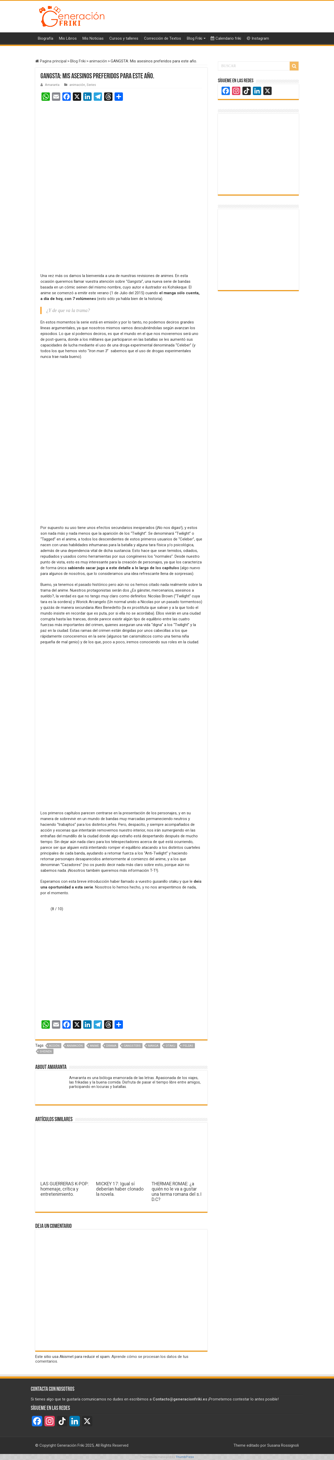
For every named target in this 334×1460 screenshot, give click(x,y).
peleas (188, 1045)
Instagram (258, 38)
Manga (153, 1045)
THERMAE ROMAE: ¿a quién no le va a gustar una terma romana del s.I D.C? (176, 1191)
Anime (94, 1045)
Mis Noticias (93, 38)
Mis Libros (68, 38)
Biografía (45, 38)
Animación (75, 1045)
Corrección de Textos (162, 38)
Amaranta (52, 85)
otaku (170, 1045)
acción (54, 1045)
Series (91, 85)
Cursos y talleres (123, 38)
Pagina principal (51, 61)
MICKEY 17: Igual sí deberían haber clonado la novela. (120, 1189)
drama (111, 1045)
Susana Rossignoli (283, 1445)
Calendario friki (226, 38)
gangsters (132, 1045)
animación (98, 61)
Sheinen (46, 1051)
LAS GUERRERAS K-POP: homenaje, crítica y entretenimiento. (64, 1189)
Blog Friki (194, 38)
